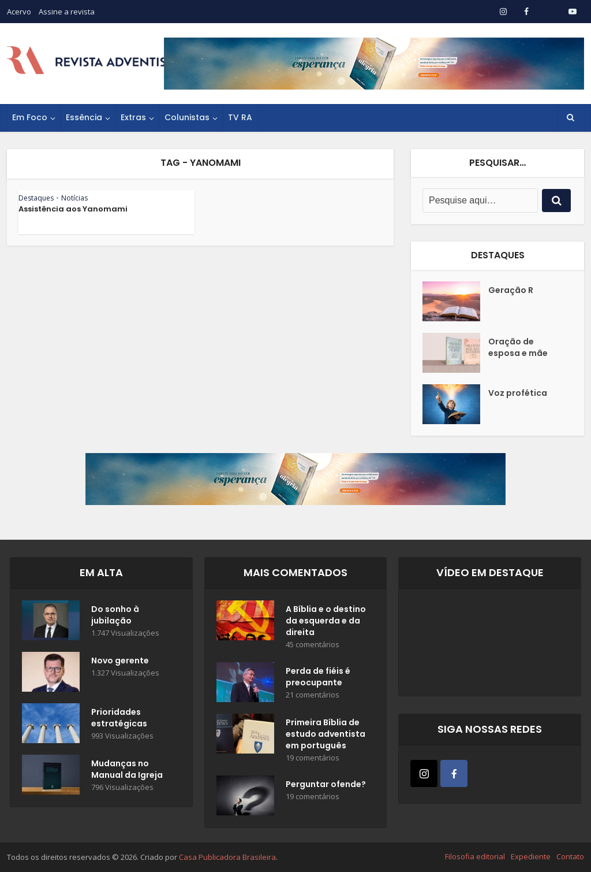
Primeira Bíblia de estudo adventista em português (325, 734)
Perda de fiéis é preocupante (318, 676)
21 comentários (312, 695)
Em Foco (29, 117)
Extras (133, 117)
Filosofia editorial (475, 856)
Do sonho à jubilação (115, 614)
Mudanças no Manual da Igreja (127, 769)
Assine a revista (67, 11)
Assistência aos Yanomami (73, 208)
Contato (570, 856)
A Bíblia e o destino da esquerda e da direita (326, 620)
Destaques (36, 198)
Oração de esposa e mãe (518, 347)
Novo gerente (120, 660)
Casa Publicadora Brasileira (227, 857)
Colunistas (187, 117)
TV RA (240, 117)
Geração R (510, 290)
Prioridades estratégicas (119, 717)
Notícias (74, 198)
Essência (84, 117)
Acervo (19, 11)
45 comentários (312, 645)
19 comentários (312, 758)
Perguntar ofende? (326, 784)
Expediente (531, 856)
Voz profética (517, 393)
